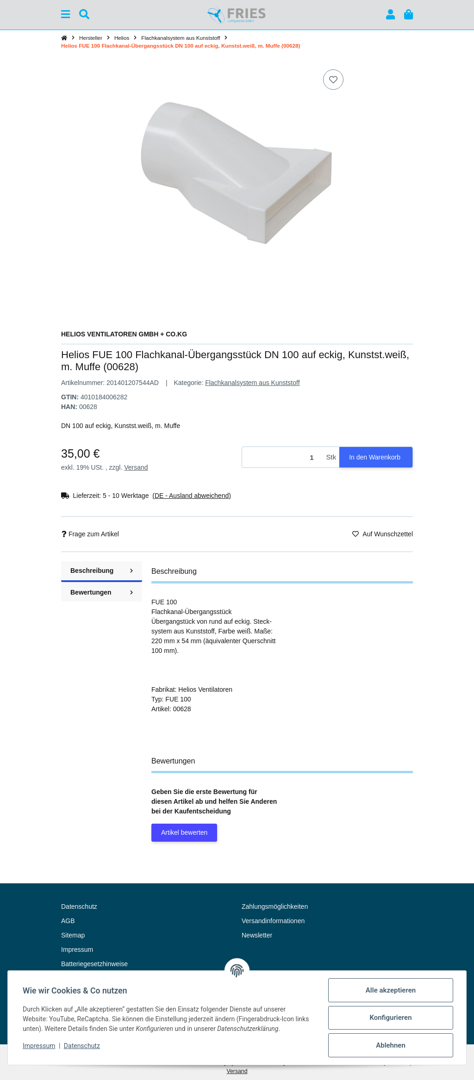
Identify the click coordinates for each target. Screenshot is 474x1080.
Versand (136, 467)
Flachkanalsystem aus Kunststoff (252, 382)
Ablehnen (390, 1045)
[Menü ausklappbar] (65, 14)
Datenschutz (82, 1045)
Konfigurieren (390, 1017)
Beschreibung (101, 570)
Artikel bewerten (184, 832)
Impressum (39, 1045)
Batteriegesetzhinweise (94, 964)
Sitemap (73, 935)
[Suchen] (84, 14)
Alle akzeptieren (391, 990)
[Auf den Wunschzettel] (333, 79)
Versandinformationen (273, 921)
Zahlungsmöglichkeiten (275, 906)
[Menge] (282, 457)
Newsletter (257, 935)
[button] (390, 14)
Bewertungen (101, 592)
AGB (68, 921)
